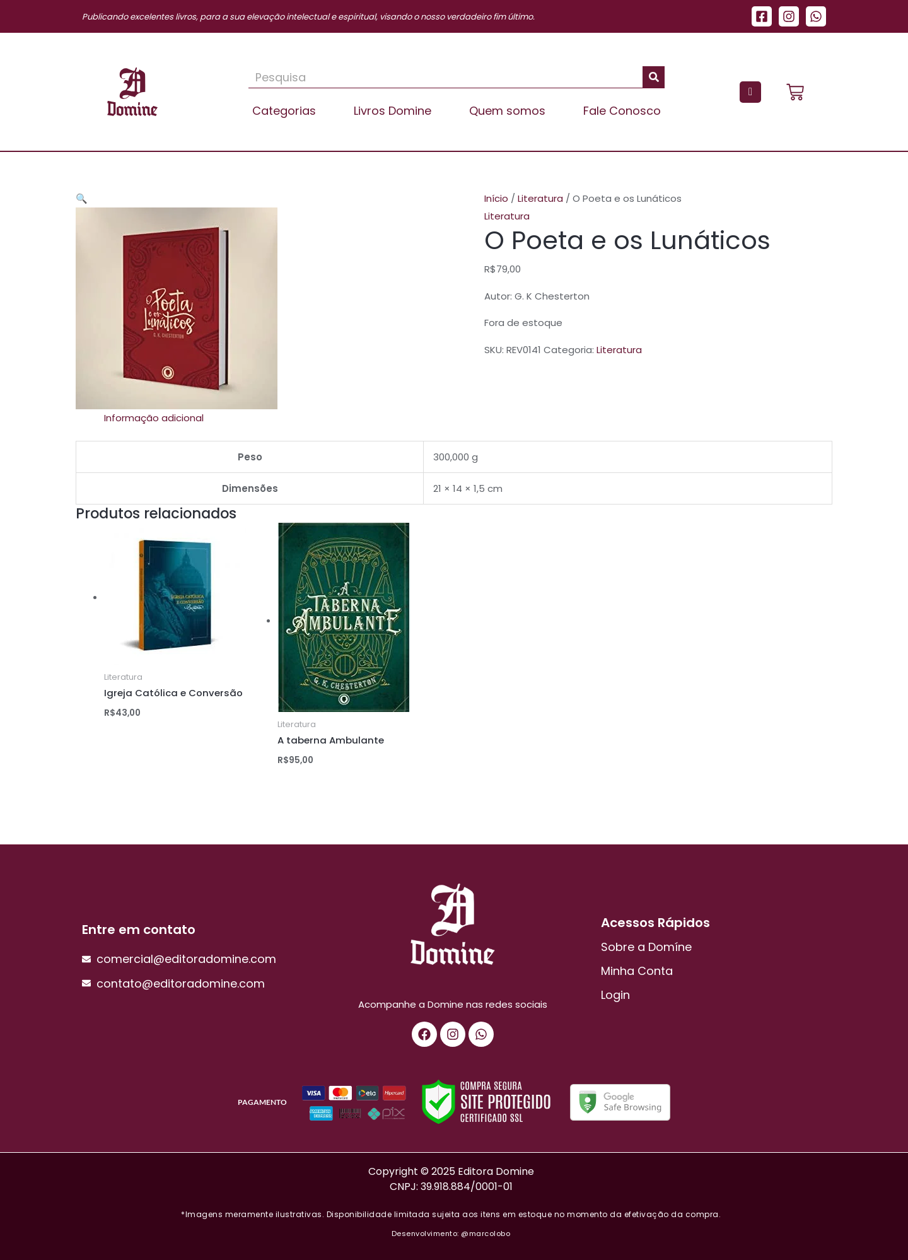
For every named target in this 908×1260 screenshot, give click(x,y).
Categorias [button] (284, 111)
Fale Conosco (622, 111)
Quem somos (507, 111)
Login (615, 995)
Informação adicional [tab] (154, 417)
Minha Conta (637, 971)
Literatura (540, 198)
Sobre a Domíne (646, 947)
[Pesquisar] (654, 77)
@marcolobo (485, 1233)
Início (496, 198)
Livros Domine (392, 111)
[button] (82, 198)
